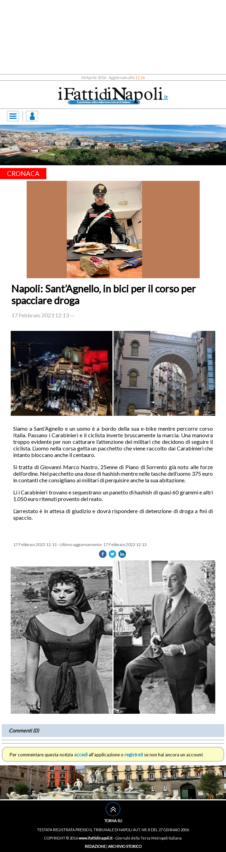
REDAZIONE (95, 846)
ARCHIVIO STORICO (125, 846)
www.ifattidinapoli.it (95, 838)
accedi (81, 754)
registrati (134, 754)
